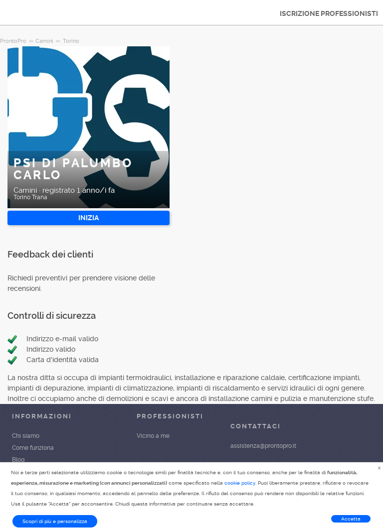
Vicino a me (153, 435)
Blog (18, 459)
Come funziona (33, 447)
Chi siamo (25, 435)
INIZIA (88, 218)
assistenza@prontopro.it (263, 445)
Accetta (351, 519)
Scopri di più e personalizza (54, 521)
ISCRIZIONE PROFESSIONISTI (329, 13)
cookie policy (239, 483)
